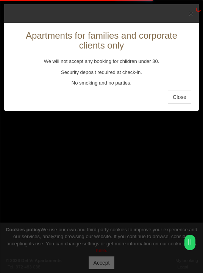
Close (179, 97)
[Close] (191, 13)
